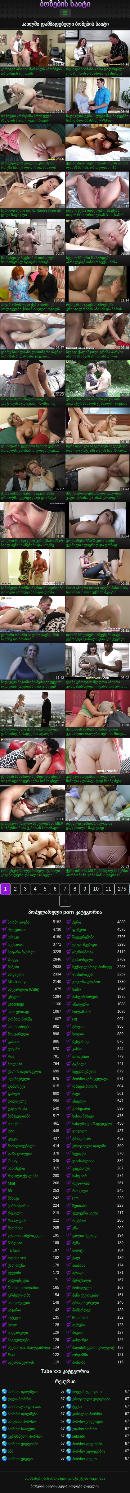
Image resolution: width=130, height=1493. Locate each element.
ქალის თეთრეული (24, 1071)
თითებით (80, 1056)
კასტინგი (80, 1340)
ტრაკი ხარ (81, 1138)
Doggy (13, 959)
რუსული (15, 1213)
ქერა (76, 922)
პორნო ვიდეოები (87, 1421)
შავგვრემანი (83, 937)
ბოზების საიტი (65, 4)
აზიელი (79, 1101)
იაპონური (16, 1168)
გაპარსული (82, 959)
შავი (76, 1094)
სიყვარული (18, 1332)
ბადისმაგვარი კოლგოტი (94, 1347)
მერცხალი (81, 1280)
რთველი (80, 1191)
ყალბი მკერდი (85, 1235)
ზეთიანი (79, 1206)
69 (10, 1191)
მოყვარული (18, 1034)
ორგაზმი (80, 1355)
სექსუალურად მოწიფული (95, 967)
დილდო (79, 1131)
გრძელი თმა (19, 1295)
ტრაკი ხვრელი (85, 1303)
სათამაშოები (19, 1027)
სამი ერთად (18, 1012)
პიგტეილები (18, 1340)
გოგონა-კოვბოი (86, 982)
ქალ (76, 1258)
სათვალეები (19, 1303)
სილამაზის (81, 1012)
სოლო (78, 1034)
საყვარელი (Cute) (23, 989)
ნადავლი (16, 974)
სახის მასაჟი (83, 1116)
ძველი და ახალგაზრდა (29, 1347)
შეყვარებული (84, 1071)
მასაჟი (13, 1198)
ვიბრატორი (18, 1206)
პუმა (76, 1243)
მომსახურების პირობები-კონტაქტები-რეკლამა (65, 1478)
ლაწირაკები (83, 974)
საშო (76, 989)
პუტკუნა (14, 1318)
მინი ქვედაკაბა (85, 1295)
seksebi (78, 1436)
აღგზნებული (19, 1079)
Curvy (12, 1161)
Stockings (16, 1004)
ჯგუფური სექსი (85, 1213)
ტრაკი (13, 937)
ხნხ (10, 1451)
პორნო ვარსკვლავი (90, 1079)
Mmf (11, 1183)
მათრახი (15, 1228)
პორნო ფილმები (23, 1391)
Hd (74, 1019)
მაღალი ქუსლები (23, 1176)
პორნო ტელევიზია (88, 1451)
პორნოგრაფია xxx (24, 1406)
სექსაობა (16, 944)
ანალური (80, 1004)
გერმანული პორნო (25, 1436)
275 (122, 889)
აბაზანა (78, 1265)
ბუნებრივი (81, 1041)
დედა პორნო (19, 1399)
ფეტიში (14, 1273)
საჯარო (14, 1310)
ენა (75, 1228)
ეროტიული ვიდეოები (91, 1399)
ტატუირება (17, 1109)
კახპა (77, 1049)
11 (108, 889)
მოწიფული (82, 1288)
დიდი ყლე (17, 1101)
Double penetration (23, 1288)
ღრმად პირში (20, 1019)
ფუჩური (79, 930)
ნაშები (13, 967)
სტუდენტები (18, 1280)
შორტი (78, 1250)
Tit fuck (14, 1250)
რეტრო (79, 1221)
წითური (14, 1124)
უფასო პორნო (84, 1429)
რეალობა (81, 1183)
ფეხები (78, 1325)
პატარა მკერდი (21, 952)
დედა (13, 1138)
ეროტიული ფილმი (89, 1146)
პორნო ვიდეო (20, 1459)
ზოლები (15, 1064)
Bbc (11, 1131)
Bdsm (12, 1325)
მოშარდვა (81, 1310)
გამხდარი (81, 1109)
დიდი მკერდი (84, 944)
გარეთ (14, 1094)
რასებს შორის (84, 1086)
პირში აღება (18, 922)
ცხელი (14, 997)
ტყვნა (77, 1406)
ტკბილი (79, 1064)
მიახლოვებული (21, 1146)
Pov (11, 1056)
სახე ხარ (79, 1176)
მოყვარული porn (87, 1391)
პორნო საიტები (21, 1429)
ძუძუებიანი (17, 930)
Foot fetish (81, 1318)
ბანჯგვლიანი (19, 1116)
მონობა (78, 1362)
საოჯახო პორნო (22, 1421)
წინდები (15, 1243)
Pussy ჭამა (17, 1221)
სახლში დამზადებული (92, 1124)
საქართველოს (21, 1362)
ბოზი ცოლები (20, 1153)
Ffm (75, 1198)
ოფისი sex (17, 1258)
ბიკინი (77, 1332)
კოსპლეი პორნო (87, 1414)
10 (96, 889)
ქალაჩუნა (16, 1265)
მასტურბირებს (85, 997)
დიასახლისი (83, 1161)
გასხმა (13, 1041)
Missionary (16, 982)
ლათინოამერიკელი (25, 1235)
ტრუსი (77, 1027)
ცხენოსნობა (82, 952)
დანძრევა (16, 1086)
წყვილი (79, 1153)
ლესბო (14, 1049)
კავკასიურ (81, 1168)
